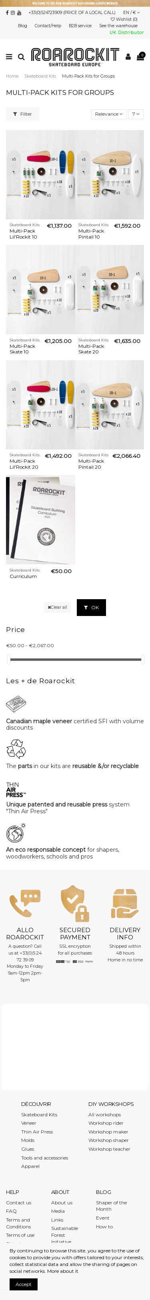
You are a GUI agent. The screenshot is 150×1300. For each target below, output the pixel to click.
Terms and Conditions (18, 1223)
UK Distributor (127, 32)
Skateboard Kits (39, 1114)
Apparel (30, 1166)
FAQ (11, 1211)
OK (91, 607)
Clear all (57, 607)
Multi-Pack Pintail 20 (91, 463)
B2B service (81, 25)
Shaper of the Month (111, 1206)
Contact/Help (48, 25)
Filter (22, 114)
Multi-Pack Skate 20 (91, 349)
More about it (62, 1271)
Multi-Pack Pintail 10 (91, 233)
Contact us (18, 1203)
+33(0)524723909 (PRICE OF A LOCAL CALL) (72, 12)
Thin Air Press (37, 1132)
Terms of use (20, 1235)
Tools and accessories (44, 1158)
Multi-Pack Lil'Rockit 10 (23, 233)
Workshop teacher (109, 1149)
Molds (27, 1140)
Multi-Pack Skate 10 (22, 349)
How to (104, 1227)
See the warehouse (119, 25)
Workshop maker (108, 1132)
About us (61, 1203)
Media (58, 1211)
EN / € (131, 12)
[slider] (8, 659)
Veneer (28, 1123)
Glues (27, 1149)
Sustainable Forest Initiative (64, 1235)
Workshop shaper (108, 1140)
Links (57, 1220)
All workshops (104, 1114)
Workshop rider (106, 1123)
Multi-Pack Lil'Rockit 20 (24, 463)
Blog (23, 25)
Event (103, 1218)
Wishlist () (125, 19)
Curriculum (23, 576)
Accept (24, 1284)
